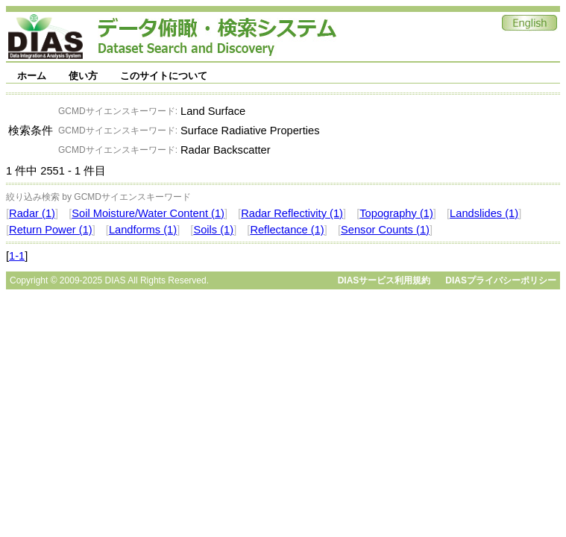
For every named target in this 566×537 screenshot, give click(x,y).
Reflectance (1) (287, 230)
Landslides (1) (484, 213)
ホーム (31, 75)
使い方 (83, 75)
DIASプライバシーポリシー (500, 280)
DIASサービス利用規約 (384, 280)
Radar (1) (32, 213)
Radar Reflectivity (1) (292, 213)
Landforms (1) (143, 230)
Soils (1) (213, 230)
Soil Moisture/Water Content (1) (148, 213)
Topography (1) (396, 213)
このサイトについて (163, 75)
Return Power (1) (50, 230)
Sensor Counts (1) (385, 230)
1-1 (17, 256)
